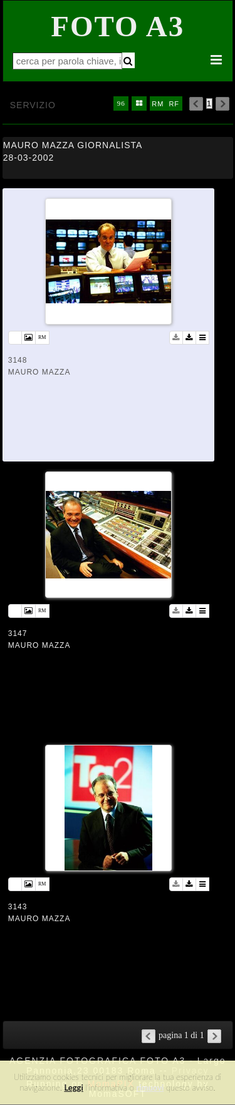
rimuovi (150, 1087)
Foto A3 (117, 26)
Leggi (73, 1087)
